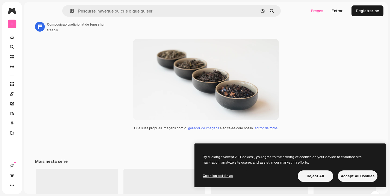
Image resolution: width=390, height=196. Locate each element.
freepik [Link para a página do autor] (94, 30)
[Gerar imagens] (33, 103)
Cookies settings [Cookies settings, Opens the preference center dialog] (218, 175)
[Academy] (21, 185)
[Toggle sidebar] (53, 11)
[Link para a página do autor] (81, 27)
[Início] (33, 37)
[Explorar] (33, 66)
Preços (317, 10)
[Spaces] (33, 94)
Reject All (315, 176)
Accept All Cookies (357, 176)
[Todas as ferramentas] (33, 84)
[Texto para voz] (33, 123)
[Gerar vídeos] (33, 113)
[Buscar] (33, 46)
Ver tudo (369, 191)
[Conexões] (12, 185)
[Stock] (33, 56)
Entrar (337, 10)
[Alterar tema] (31, 185)
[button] (90, 11)
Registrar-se (367, 10)
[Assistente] (33, 133)
